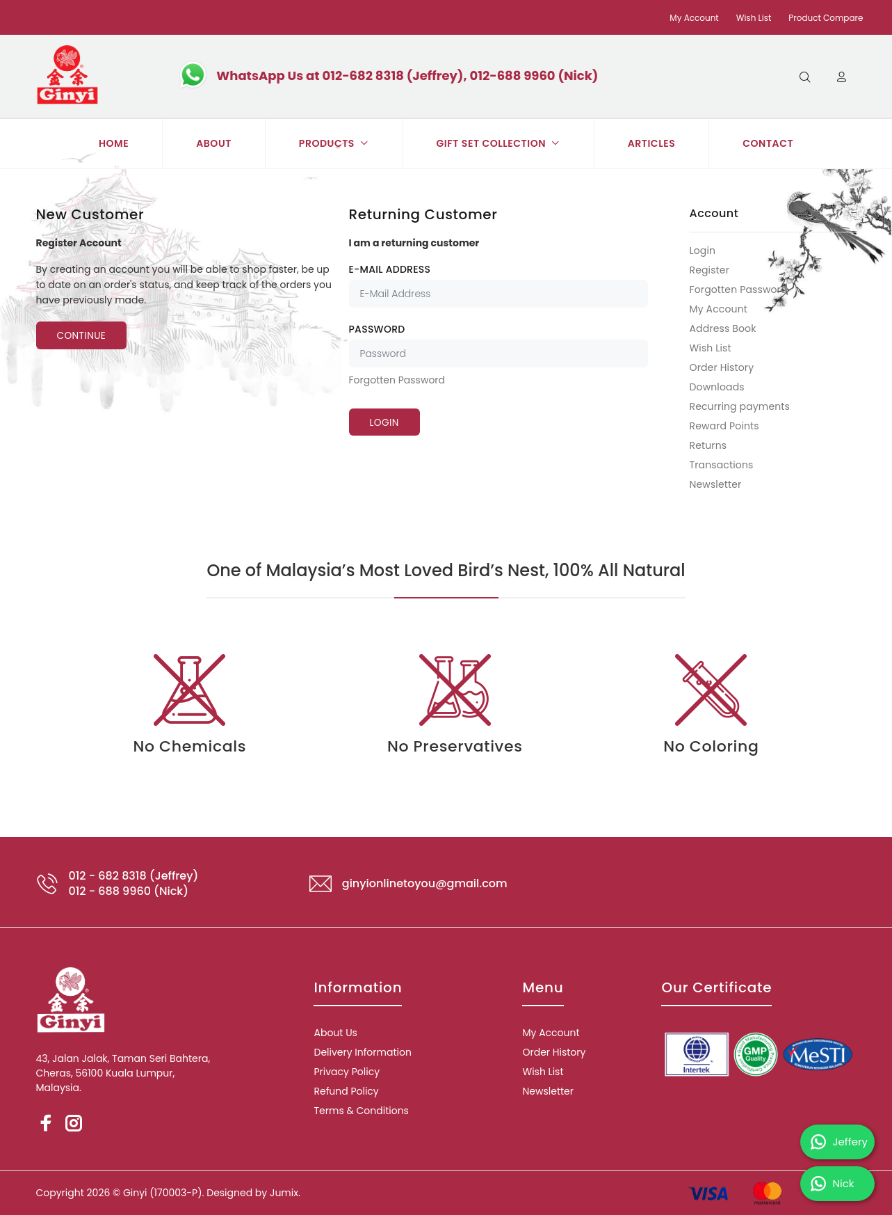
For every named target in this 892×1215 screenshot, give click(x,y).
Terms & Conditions (361, 1111)
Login (703, 250)
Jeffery (839, 1142)
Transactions (722, 465)
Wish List (754, 18)
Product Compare (825, 18)
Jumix (284, 1193)
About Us (335, 1033)
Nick (832, 1183)
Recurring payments (740, 406)
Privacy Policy (347, 1072)
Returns (708, 445)
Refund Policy (346, 1091)
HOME (114, 143)
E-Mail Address (390, 269)
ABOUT (214, 143)
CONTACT (768, 143)
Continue (83, 336)
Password (377, 329)
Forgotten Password (397, 380)
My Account (694, 18)
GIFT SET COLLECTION (498, 143)
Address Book (723, 328)
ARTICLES (652, 143)
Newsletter (716, 484)
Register (710, 270)
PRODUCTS (334, 143)
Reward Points (724, 426)
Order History (722, 367)
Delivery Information (362, 1052)
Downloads (717, 387)
